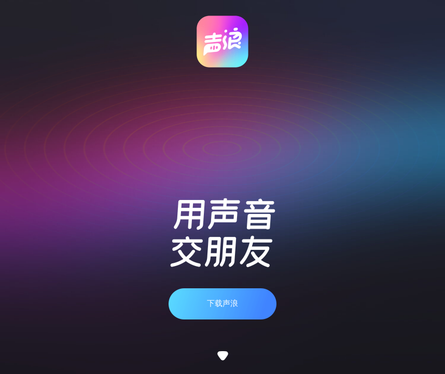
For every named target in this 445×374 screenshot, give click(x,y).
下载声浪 (222, 303)
